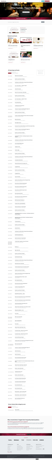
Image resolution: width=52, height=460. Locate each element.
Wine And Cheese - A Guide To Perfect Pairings (20, 391)
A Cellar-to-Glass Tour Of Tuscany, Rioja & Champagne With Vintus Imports (24, 340)
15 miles (16, 407)
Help (23, 1)
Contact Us (9, 446)
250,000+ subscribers (10, 452)
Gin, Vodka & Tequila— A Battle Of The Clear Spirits (21, 330)
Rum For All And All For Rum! (18, 388)
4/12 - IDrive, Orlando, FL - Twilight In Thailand (21, 85)
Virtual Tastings (19, 445)
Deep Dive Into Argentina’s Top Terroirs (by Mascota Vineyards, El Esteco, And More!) (24, 361)
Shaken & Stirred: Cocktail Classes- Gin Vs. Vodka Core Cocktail (22, 306)
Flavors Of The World (17, 176)
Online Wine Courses (19, 446)
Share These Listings (40, 70)
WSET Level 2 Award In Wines (12, 45)
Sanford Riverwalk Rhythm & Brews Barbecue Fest (21, 303)
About (21, 1)
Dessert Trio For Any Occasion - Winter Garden (20, 92)
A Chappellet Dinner (23, 29)
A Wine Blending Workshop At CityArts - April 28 (21, 276)
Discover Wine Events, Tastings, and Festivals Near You (14, 455)
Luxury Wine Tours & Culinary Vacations (12, 456)
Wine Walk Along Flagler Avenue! (19, 234)
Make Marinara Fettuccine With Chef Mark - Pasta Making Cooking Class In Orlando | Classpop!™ (24, 217)
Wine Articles (28, 447)
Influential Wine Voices (29, 445)
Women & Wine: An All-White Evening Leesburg (20, 186)
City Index (43, 455)
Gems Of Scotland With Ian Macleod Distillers (20, 357)
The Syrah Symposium (17, 221)
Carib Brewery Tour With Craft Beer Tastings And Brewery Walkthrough (23, 82)
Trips (18, 1)
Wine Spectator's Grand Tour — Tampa (26, 46)
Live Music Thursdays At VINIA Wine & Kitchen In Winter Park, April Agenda (24, 115)
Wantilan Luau (16, 246)
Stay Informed (41, 72)
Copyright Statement (33, 455)
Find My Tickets (10, 445)
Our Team (9, 448)
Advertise (26, 1)
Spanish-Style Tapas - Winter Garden (19, 263)
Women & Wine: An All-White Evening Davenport (21, 183)
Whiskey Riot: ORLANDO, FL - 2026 (19, 310)
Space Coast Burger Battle (18, 320)
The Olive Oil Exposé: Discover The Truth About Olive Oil (22, 266)
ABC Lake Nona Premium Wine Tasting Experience (21, 283)
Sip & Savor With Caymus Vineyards (19, 337)
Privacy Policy (29, 455)
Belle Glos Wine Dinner (18, 119)
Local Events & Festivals (20, 447)
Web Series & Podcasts (29, 448)
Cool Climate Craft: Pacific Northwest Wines (20, 378)
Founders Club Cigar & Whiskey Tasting (20, 286)
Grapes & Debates (17, 409)
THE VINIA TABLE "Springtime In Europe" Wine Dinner (21, 241)
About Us (9, 447)
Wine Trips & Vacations (20, 448)
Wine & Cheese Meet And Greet (19, 193)
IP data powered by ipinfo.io (11, 457)
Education (14, 1)
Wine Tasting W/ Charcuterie (18, 280)
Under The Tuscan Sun (17, 354)
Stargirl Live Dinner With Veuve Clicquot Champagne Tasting (22, 273)
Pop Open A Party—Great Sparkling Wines (20, 203)
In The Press (9, 449)
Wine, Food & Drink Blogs (29, 446)
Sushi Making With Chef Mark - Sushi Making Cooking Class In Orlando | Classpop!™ (23, 136)
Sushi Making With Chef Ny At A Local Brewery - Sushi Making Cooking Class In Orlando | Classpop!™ (24, 213)
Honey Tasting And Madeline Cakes (19, 143)
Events (9, 1)
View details (22, 32)
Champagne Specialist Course (38, 45)
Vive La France (16, 313)
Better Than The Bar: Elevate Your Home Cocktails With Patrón (22, 296)
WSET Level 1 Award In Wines (25, 59)
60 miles (9, 407)
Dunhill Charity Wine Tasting (18, 256)
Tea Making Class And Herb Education (19, 105)
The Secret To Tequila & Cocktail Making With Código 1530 (22, 129)
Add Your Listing (40, 73)
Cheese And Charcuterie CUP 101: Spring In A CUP (21, 163)
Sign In (40, 1)
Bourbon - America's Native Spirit (19, 368)
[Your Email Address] (39, 449)
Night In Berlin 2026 (17, 250)
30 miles (13, 407)
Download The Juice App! (21, 18)
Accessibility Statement (39, 455)
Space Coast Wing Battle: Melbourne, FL (20, 398)
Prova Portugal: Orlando (18, 102)
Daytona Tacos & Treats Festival (19, 75)
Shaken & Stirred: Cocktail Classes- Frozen (20, 327)
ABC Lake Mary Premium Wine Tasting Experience (21, 196)
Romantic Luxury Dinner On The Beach (19, 95)
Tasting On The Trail (17, 146)
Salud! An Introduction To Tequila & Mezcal (20, 206)
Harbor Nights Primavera (18, 122)
